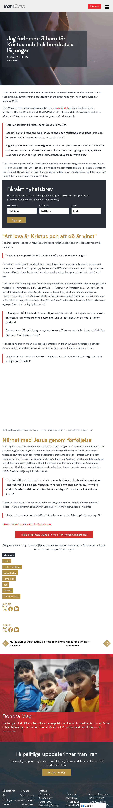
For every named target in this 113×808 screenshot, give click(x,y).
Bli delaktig (8, 790)
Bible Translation (12, 566)
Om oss (24, 790)
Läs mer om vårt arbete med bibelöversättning (26, 524)
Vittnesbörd (27, 800)
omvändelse (63, 107)
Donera (6, 804)
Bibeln (7, 560)
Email (73, 205)
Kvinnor (7, 590)
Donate (94, 6)
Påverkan (9, 555)
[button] (93, 805)
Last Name (44, 205)
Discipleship (10, 572)
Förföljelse (9, 578)
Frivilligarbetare (11, 800)
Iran (6, 584)
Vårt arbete (27, 795)
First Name (12, 205)
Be (4, 795)
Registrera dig (56, 772)
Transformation (11, 596)
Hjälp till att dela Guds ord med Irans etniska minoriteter (54, 534)
